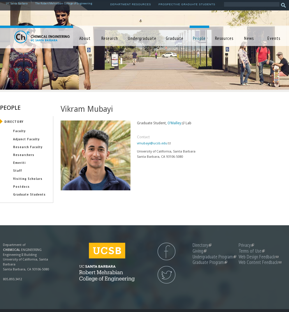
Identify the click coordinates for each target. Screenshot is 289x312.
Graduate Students (29, 194)
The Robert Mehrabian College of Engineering (63, 3)
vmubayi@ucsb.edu (154, 143)
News (249, 38)
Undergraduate (142, 38)
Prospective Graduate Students (186, 4)
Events (273, 38)
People (199, 38)
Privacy (246, 245)
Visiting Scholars (28, 178)
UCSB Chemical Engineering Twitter (166, 274)
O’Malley (176, 123)
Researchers (23, 154)
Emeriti (19, 162)
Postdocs (21, 186)
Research (109, 38)
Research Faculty (28, 146)
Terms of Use (252, 251)
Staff (17, 170)
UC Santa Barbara (17, 3)
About (85, 38)
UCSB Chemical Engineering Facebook (166, 251)
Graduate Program (210, 262)
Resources (224, 38)
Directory (14, 121)
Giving (200, 251)
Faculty (19, 130)
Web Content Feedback (260, 262)
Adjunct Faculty (26, 138)
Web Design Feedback (259, 257)
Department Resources (130, 4)
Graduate (175, 38)
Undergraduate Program (214, 257)
